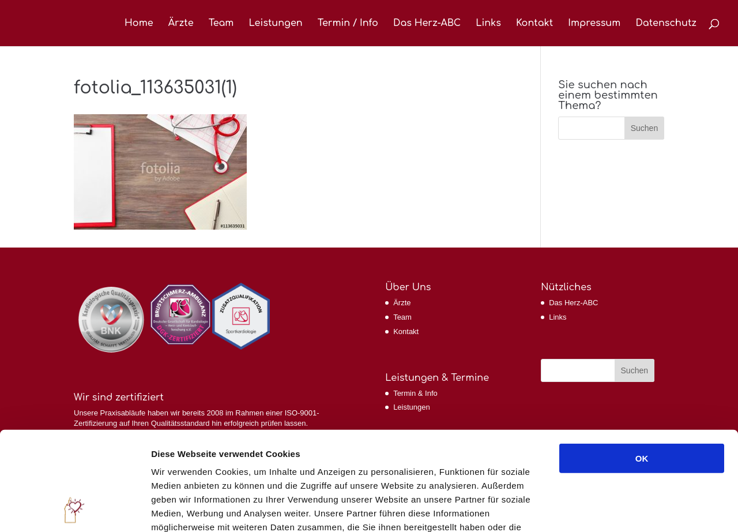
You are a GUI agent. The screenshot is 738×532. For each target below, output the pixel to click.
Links (488, 23)
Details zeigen (613, 509)
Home (139, 23)
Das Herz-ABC (427, 23)
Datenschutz (665, 23)
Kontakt (534, 23)
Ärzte (181, 23)
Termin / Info (348, 23)
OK (642, 366)
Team (221, 23)
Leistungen (275, 23)
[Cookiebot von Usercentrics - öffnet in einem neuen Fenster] (74, 509)
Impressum (594, 23)
